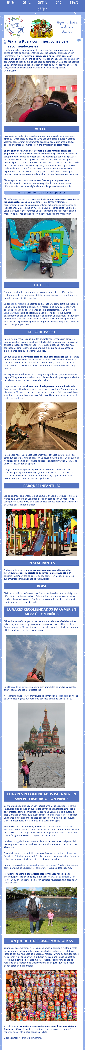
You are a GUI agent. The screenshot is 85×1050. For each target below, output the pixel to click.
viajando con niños (68, 58)
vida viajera (56, 162)
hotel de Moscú (17, 303)
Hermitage (14, 841)
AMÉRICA (43, 3)
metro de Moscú (14, 392)
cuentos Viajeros (60, 814)
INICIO (11, 3)
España (61, 136)
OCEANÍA (42, 9)
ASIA (58, 3)
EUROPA (74, 3)
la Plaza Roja (62, 695)
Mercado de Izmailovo (20, 686)
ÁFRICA (27, 3)
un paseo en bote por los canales (39, 865)
